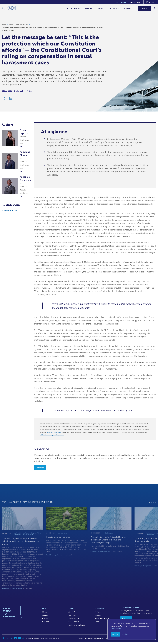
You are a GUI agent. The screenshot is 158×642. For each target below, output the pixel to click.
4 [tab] (155, 510)
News (100, 8)
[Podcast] (23, 638)
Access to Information (85, 638)
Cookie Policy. (116, 629)
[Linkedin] (15, 638)
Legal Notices (98, 638)
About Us (71, 612)
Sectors (98, 612)
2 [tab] (151, 510)
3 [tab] (153, 510)
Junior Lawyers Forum (76, 625)
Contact (45, 622)
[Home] (9, 8)
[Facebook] (3, 638)
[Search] (155, 8)
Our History (72, 615)
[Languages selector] (151, 2)
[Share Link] (4, 99)
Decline (125, 634)
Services (98, 615)
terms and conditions (54, 432)
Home (4, 25)
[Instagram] (11, 638)
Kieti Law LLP (121, 2)
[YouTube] (19, 638)
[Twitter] (7, 638)
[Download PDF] (10, 99)
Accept (115, 634)
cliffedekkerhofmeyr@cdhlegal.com (52, 435)
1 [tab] (149, 510)
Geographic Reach (102, 618)
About (113, 8)
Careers (128, 8)
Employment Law (22, 25)
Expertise (72, 8)
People (88, 8)
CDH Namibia (135, 2)
